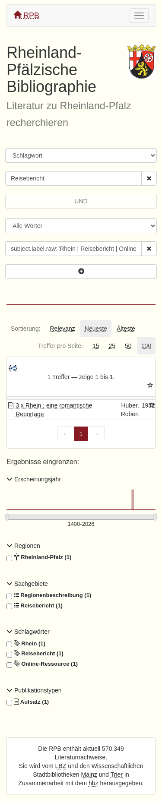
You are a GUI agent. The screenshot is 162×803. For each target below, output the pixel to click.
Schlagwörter (28, 631)
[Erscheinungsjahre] (81, 524)
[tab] (25, 328)
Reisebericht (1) (34, 606)
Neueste (96, 328)
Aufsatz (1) (27, 702)
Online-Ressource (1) (42, 664)
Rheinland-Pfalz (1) (38, 557)
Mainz (89, 774)
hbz (93, 783)
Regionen (23, 545)
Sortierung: (25, 328)
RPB (26, 15)
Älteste (126, 328)
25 (111, 345)
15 (95, 345)
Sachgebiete (27, 583)
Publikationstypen (34, 690)
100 (146, 345)
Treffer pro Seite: (60, 345)
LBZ (61, 765)
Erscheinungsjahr (33, 479)
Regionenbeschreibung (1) (48, 595)
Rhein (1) (25, 644)
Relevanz (62, 328)
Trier (117, 774)
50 (128, 345)
